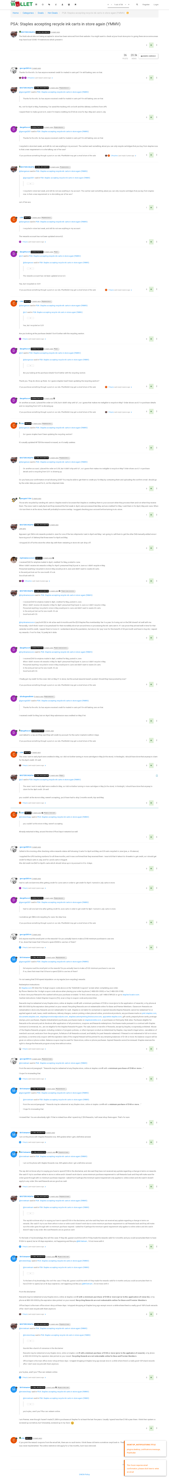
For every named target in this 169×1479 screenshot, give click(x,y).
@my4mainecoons (68, 591)
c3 (21, 218)
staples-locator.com (131, 995)
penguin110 (25, 499)
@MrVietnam (47, 1059)
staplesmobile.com (93, 1020)
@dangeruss (24, 171)
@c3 (56, 252)
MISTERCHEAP (27, 32)
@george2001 (64, 88)
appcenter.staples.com (112, 1017)
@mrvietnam (24, 1063)
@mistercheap (25, 817)
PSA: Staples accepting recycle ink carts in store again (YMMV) (63, 92)
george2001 (24, 68)
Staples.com (26, 988)
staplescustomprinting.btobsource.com (85, 1017)
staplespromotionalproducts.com (54, 1017)
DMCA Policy (84, 1474)
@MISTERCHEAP (49, 813)
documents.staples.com (29, 1017)
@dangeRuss (64, 167)
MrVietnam (24, 957)
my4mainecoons (26, 558)
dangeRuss (24, 127)
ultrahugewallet (26, 697)
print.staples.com (149, 1013)
